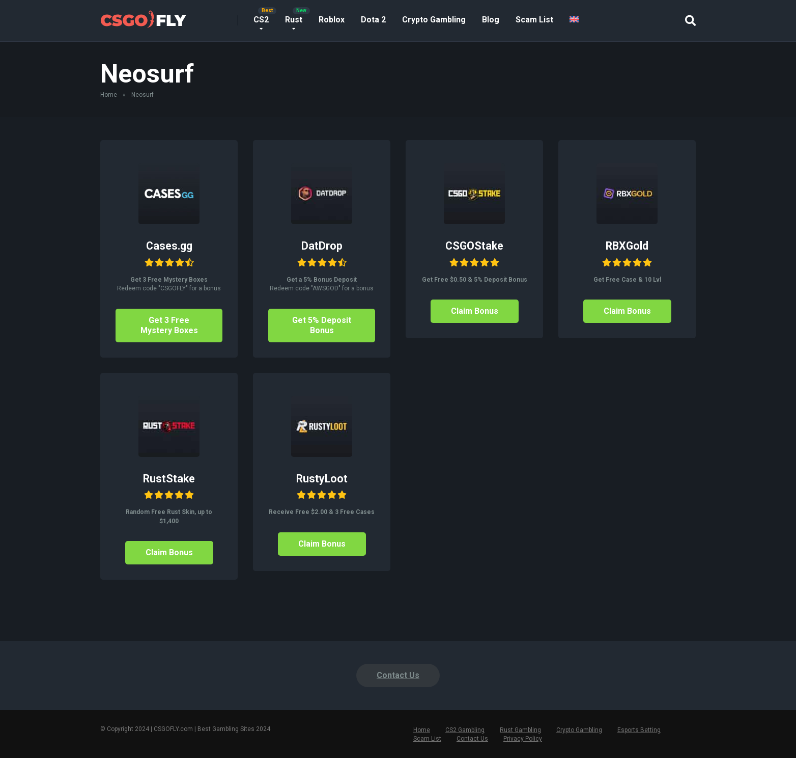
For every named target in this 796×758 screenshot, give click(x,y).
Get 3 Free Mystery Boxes (169, 325)
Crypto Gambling (434, 19)
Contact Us (398, 675)
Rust (293, 19)
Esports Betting (639, 730)
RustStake (169, 478)
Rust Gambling (520, 730)
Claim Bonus (474, 311)
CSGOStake (474, 245)
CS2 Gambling (465, 730)
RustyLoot (322, 478)
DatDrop (322, 245)
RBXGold (627, 245)
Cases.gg (169, 245)
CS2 (261, 19)
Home (108, 94)
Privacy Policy (522, 738)
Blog (490, 19)
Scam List (534, 19)
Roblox (332, 19)
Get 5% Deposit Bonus (321, 325)
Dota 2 (373, 19)
